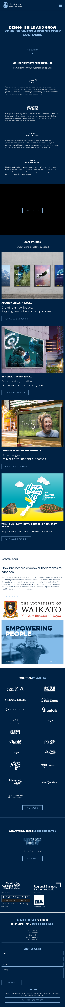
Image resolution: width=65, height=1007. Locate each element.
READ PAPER (12, 596)
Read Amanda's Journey (17, 319)
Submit (11, 982)
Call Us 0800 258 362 (32, 1000)
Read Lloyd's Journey (16, 539)
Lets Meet (32, 858)
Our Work (32, 808)
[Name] (32, 953)
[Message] (32, 973)
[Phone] (32, 965)
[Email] (32, 959)
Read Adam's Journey (16, 466)
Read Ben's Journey (15, 392)
